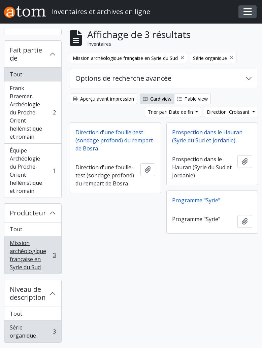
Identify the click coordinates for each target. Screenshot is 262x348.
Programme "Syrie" (196, 200)
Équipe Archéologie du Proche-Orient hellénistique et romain (32, 171)
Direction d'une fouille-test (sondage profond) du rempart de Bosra (114, 140)
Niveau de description (28, 293)
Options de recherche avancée (123, 78)
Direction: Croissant (229, 112)
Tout (16, 74)
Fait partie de (26, 54)
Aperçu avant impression (103, 99)
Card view (157, 99)
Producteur (28, 212)
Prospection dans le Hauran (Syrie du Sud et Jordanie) (207, 136)
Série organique (32, 331)
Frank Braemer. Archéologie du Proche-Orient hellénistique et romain (32, 112)
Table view (192, 99)
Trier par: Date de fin (171, 112)
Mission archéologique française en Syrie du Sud (32, 255)
